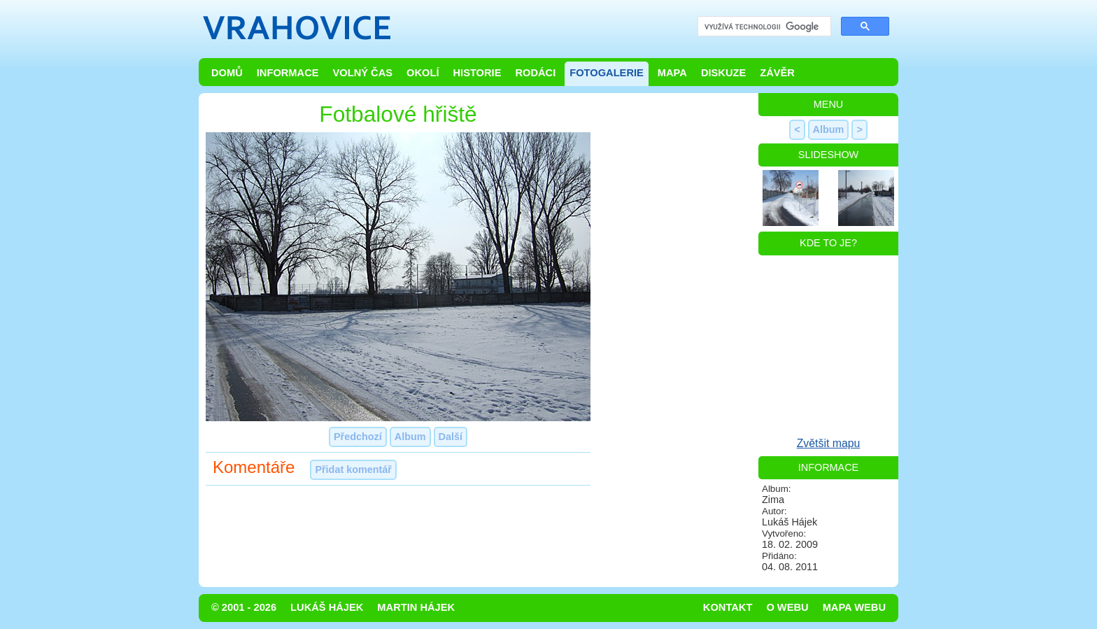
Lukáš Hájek (326, 607)
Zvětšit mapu (829, 443)
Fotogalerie (606, 72)
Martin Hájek (416, 607)
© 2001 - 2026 (243, 607)
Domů (227, 72)
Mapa (672, 72)
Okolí (422, 72)
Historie (477, 72)
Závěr (777, 72)
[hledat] (763, 27)
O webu (787, 607)
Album (410, 436)
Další (450, 436)
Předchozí (358, 436)
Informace (288, 72)
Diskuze (723, 72)
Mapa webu (854, 607)
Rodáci (535, 72)
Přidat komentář (353, 469)
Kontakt (728, 607)
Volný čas (363, 72)
